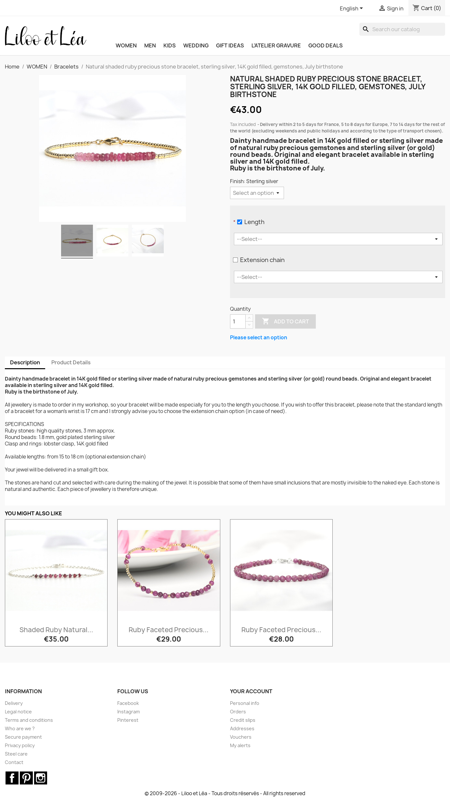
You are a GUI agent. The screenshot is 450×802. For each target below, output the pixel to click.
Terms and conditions (29, 720)
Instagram (128, 711)
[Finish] (257, 193)
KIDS (169, 45)
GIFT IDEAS (230, 45)
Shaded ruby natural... (56, 629)
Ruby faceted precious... (169, 629)
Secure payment (23, 737)
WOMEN (126, 45)
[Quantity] (238, 321)
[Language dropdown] (352, 9)
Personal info (244, 703)
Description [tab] (25, 362)
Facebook (128, 703)
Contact (14, 762)
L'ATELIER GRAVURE (276, 45)
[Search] (402, 29)
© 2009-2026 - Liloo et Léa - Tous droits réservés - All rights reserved (225, 793)
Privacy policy (20, 745)
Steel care (16, 754)
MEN (150, 45)
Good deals (325, 45)
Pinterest (127, 720)
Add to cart (285, 321)
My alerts (240, 745)
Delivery (14, 703)
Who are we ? (20, 728)
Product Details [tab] (71, 362)
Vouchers (240, 737)
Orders (238, 711)
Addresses (242, 728)
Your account (251, 691)
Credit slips (242, 720)
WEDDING (196, 45)
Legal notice (18, 711)
